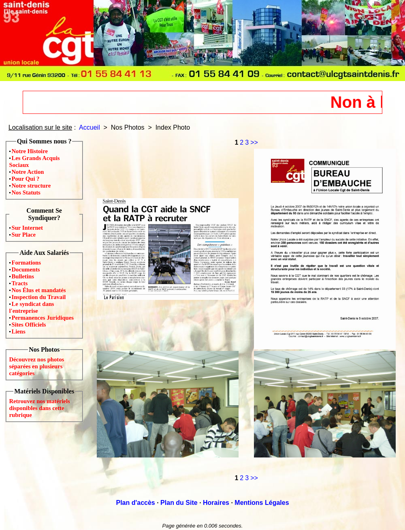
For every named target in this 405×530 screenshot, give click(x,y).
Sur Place (24, 234)
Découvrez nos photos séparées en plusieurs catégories (36, 366)
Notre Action (28, 172)
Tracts (20, 283)
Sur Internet (27, 227)
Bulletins (23, 276)
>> (254, 142)
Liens (19, 331)
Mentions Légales (261, 502)
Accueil (89, 127)
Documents (26, 269)
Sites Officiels (29, 324)
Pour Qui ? (26, 178)
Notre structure (31, 185)
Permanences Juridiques (43, 317)
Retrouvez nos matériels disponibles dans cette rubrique (39, 408)
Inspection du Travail (39, 297)
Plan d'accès (135, 502)
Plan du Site (179, 502)
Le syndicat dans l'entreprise (31, 307)
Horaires (216, 502)
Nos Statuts (26, 192)
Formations (26, 262)
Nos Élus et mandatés (39, 290)
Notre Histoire (30, 151)
